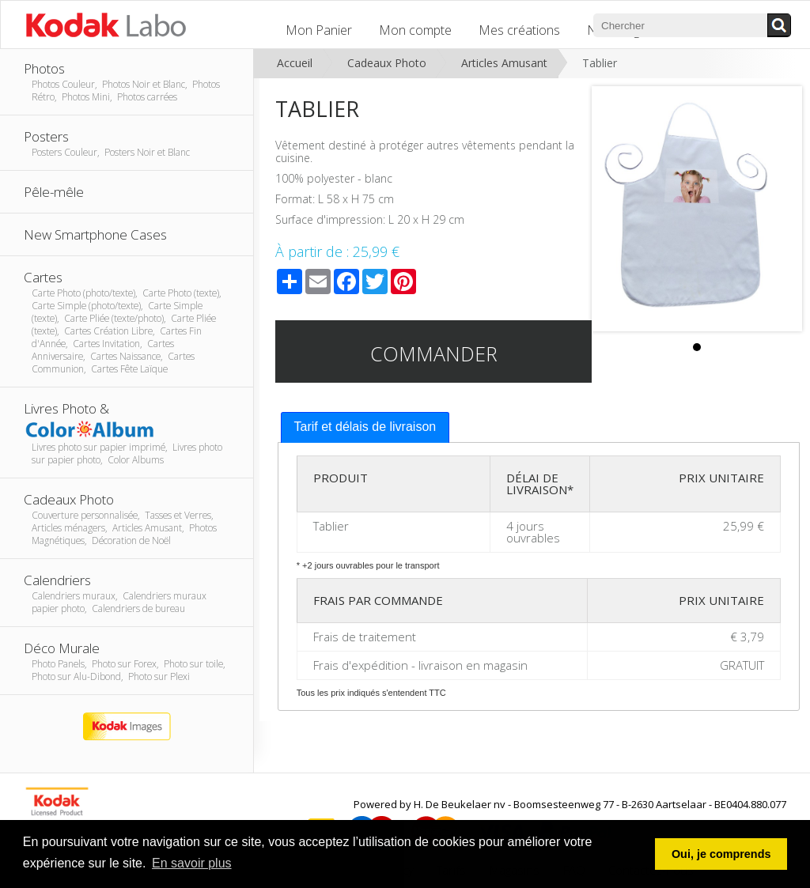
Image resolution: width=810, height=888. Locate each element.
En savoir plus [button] (192, 863)
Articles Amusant (504, 62)
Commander (434, 353)
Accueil (294, 62)
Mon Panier (319, 30)
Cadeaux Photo (386, 62)
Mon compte (415, 30)
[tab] (365, 427)
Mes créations (519, 30)
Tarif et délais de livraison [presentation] (365, 426)
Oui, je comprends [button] (721, 854)
